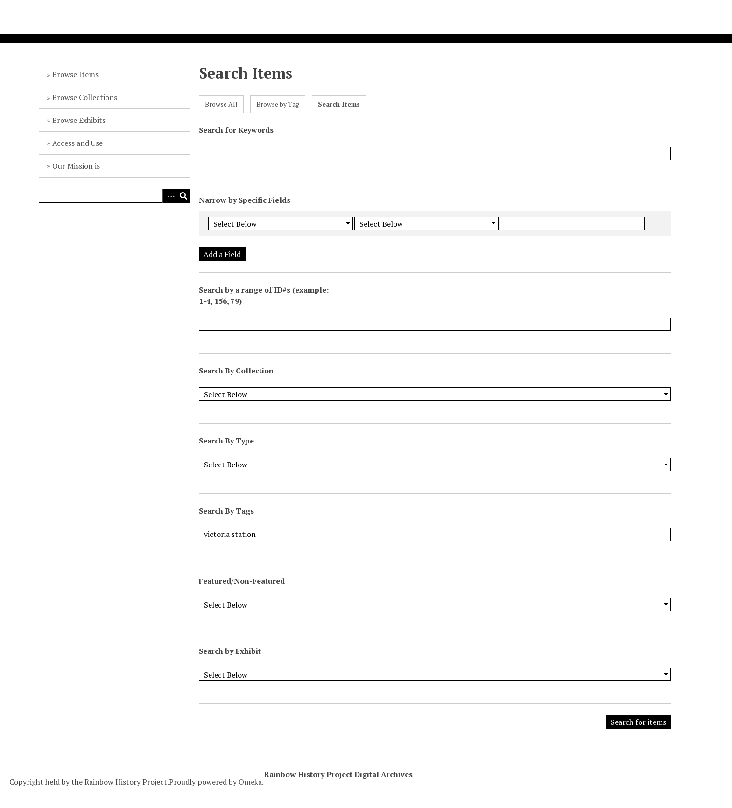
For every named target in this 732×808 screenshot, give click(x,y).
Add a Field (222, 254)
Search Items (339, 104)
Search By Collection (236, 370)
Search (183, 196)
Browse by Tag (277, 104)
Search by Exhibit (230, 651)
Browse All (221, 104)
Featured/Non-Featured (242, 581)
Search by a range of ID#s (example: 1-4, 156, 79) (264, 295)
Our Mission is (76, 166)
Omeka (250, 782)
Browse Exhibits (79, 120)
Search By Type (226, 441)
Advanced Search (169, 196)
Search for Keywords (236, 130)
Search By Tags (226, 511)
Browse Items (75, 74)
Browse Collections (84, 97)
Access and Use (77, 143)
